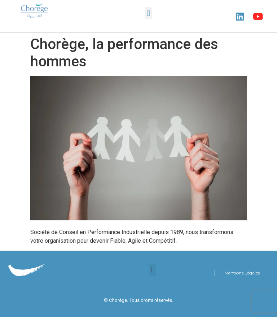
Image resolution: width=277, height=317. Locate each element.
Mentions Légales (242, 273)
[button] (148, 13)
